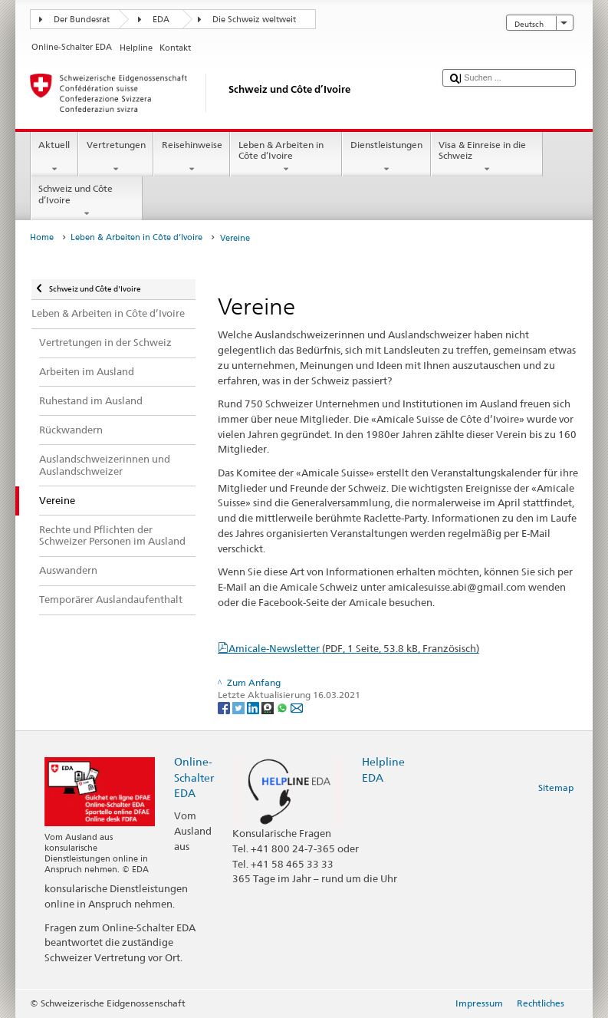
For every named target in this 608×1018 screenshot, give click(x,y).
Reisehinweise (191, 157)
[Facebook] (225, 707)
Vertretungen (116, 157)
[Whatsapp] (283, 707)
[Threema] (268, 707)
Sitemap (555, 787)
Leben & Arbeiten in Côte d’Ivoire (286, 157)
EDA (161, 20)
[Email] (297, 707)
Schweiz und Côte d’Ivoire (86, 201)
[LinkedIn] (254, 707)
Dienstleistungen (386, 157)
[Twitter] (239, 707)
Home (42, 237)
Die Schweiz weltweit (254, 20)
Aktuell (54, 157)
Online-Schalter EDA (194, 777)
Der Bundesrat (82, 20)
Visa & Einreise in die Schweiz (487, 157)
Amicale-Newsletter (353, 648)
